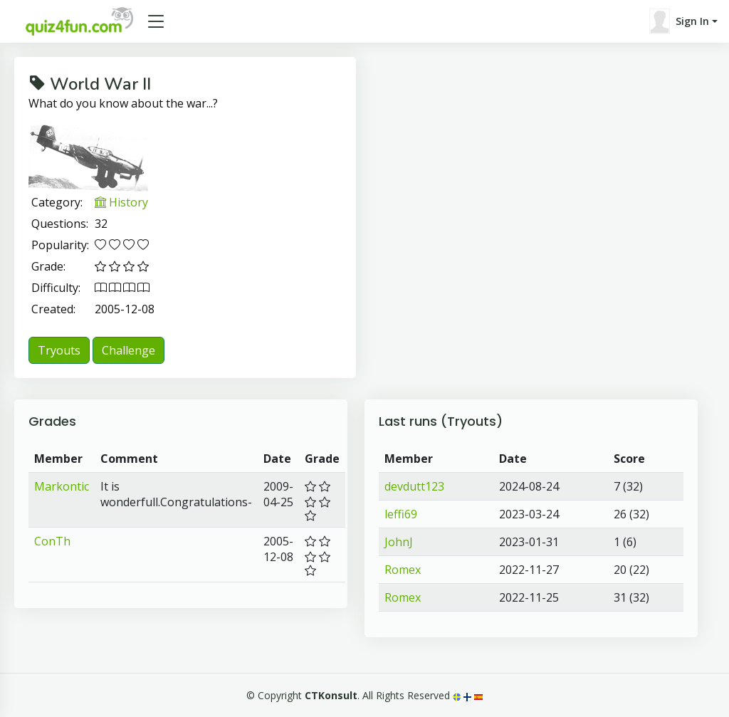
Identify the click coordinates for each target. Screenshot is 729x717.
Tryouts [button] (59, 350)
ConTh (52, 541)
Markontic (61, 486)
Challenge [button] (128, 350)
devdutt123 (414, 486)
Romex (402, 569)
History (121, 202)
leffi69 (400, 514)
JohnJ (398, 542)
